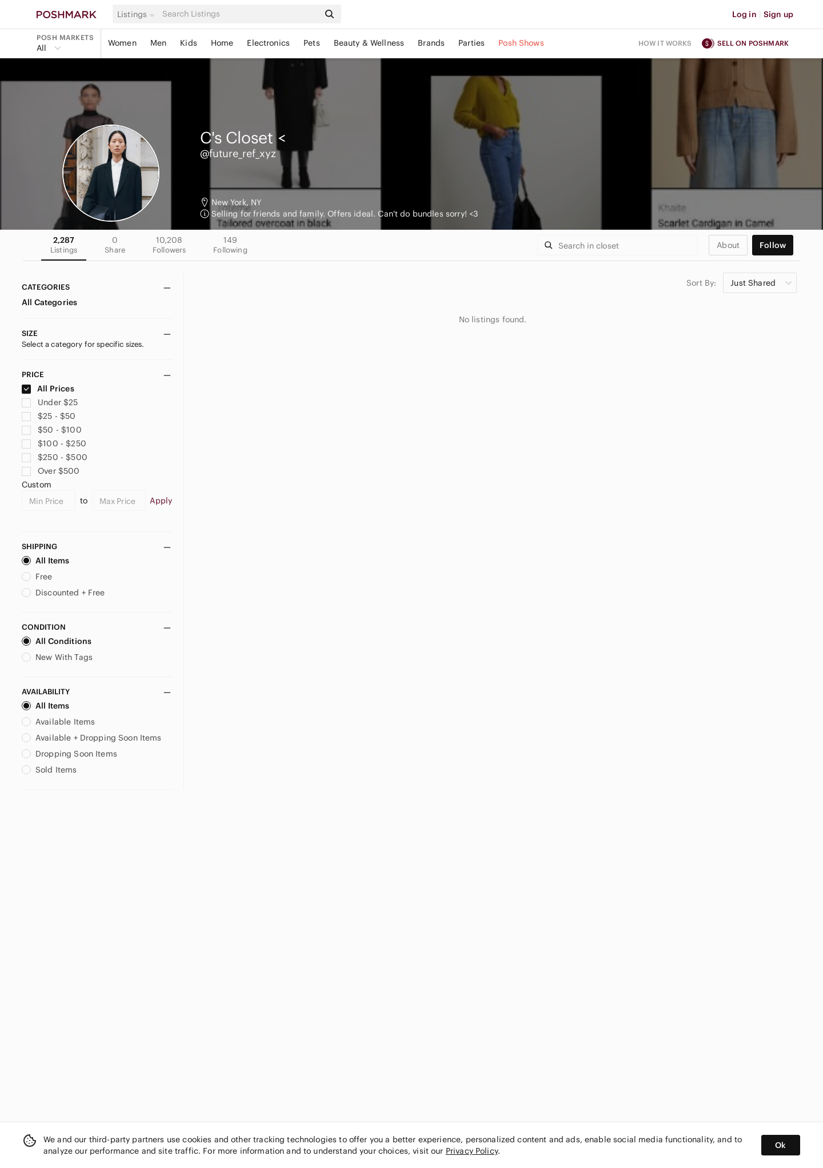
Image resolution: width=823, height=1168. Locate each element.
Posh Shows (521, 43)
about (728, 245)
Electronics (268, 43)
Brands (431, 43)
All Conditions (56, 641)
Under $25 (50, 402)
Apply (161, 500)
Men (158, 43)
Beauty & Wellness (369, 43)
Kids (188, 43)
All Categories (49, 302)
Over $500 (51, 471)
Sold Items (49, 770)
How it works (665, 43)
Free (37, 576)
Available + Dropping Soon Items (92, 738)
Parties (471, 43)
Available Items (58, 722)
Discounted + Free (63, 592)
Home (222, 43)
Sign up (778, 14)
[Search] (239, 14)
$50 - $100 (52, 430)
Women (122, 43)
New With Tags (57, 657)
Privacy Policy (472, 1151)
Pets (311, 43)
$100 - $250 (54, 443)
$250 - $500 (54, 457)
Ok (780, 1145)
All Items (45, 560)
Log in (744, 14)
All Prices (48, 388)
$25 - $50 (49, 416)
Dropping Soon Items (69, 754)
